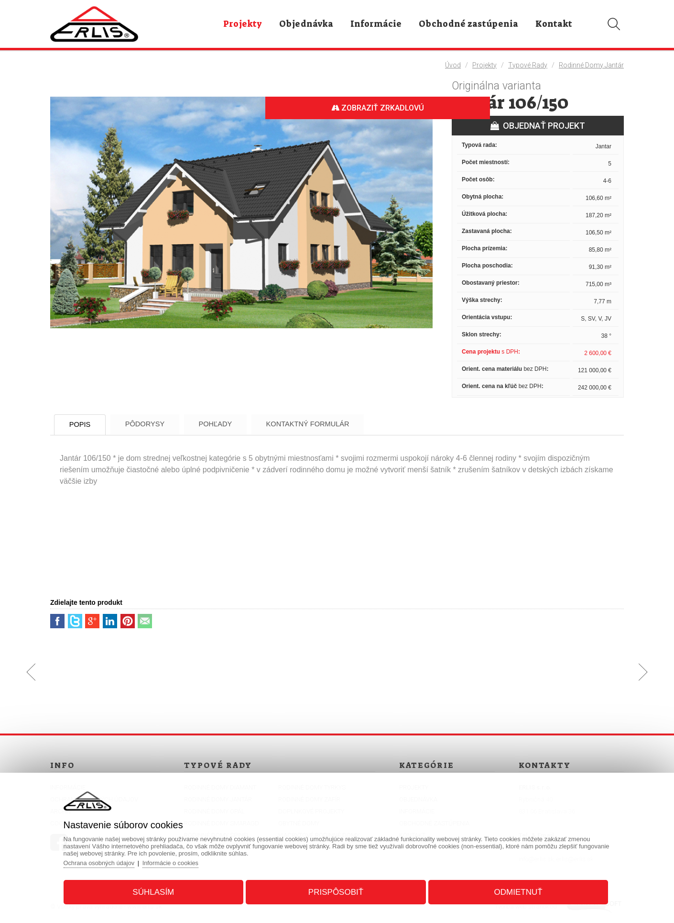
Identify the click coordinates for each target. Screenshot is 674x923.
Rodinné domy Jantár (591, 65)
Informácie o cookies (176, 862)
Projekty (484, 65)
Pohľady (229, 424)
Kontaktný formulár (327, 424)
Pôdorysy (153, 424)
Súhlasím (156, 891)
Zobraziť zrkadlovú (375, 107)
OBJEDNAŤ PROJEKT (537, 126)
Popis (83, 425)
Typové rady (527, 65)
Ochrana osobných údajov (103, 862)
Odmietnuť (515, 891)
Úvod (453, 65)
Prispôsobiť (335, 891)
